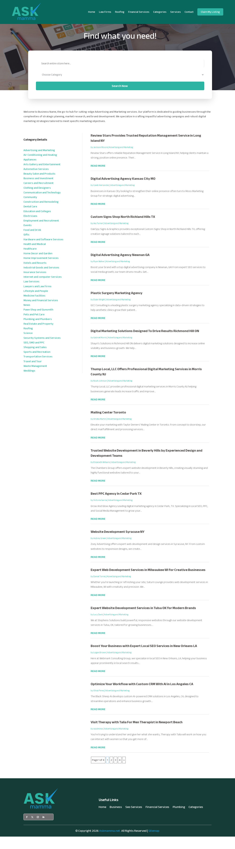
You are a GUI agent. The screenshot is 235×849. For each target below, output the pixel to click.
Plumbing (179, 820)
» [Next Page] (124, 772)
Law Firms (105, 11)
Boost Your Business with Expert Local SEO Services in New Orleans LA (144, 658)
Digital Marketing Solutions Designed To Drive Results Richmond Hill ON (145, 343)
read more (98, 178)
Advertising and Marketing (121, 159)
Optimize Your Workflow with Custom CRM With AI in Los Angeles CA (142, 696)
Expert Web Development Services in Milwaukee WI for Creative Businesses (148, 582)
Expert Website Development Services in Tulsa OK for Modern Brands (143, 620)
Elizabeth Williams (101, 474)
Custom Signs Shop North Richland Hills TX (123, 229)
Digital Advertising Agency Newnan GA (120, 267)
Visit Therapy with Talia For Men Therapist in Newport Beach (137, 734)
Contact (189, 11)
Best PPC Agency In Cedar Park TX (116, 506)
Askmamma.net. (110, 843)
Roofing (119, 11)
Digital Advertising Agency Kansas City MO (123, 191)
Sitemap (153, 843)
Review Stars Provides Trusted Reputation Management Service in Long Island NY (146, 150)
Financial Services (138, 11)
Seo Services (133, 820)
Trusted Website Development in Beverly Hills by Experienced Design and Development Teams (146, 465)
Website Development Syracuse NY (117, 544)
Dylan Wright (99, 312)
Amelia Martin (99, 431)
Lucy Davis (98, 627)
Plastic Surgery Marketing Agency (116, 305)
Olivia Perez (98, 703)
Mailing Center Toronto (108, 425)
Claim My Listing (210, 11)
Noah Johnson (100, 393)
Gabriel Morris (100, 350)
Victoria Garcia (100, 513)
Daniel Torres (99, 589)
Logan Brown (99, 665)
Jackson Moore (100, 159)
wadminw (98, 741)
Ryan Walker (98, 274)
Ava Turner (98, 236)
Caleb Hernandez (101, 198)
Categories (159, 11)
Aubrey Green (99, 551)
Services (175, 11)
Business (116, 820)
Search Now (120, 98)
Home (91, 11)
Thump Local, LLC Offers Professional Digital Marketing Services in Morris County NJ (146, 384)
